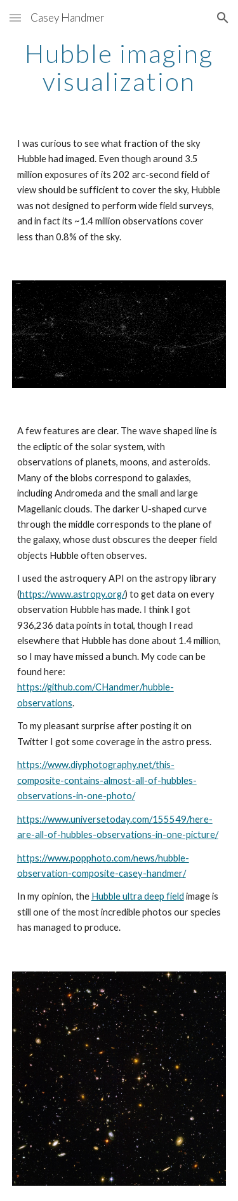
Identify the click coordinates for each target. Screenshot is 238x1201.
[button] (15, 17)
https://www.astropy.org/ (72, 594)
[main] (119, 67)
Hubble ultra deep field (137, 896)
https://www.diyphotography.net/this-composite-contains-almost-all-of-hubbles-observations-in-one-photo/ (107, 780)
